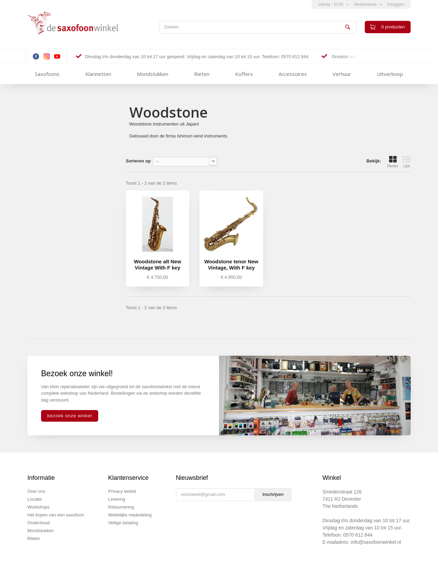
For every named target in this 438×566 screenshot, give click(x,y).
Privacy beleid (122, 491)
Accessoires (293, 73)
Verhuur (342, 73)
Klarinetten (98, 73)
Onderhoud (38, 522)
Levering (116, 499)
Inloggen (395, 4)
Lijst (406, 162)
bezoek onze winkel (69, 415)
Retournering (121, 507)
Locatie (34, 499)
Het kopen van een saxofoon (55, 514)
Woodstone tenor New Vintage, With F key (231, 265)
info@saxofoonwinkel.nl (376, 542)
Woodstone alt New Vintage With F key (157, 265)
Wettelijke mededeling (130, 514)
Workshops (38, 507)
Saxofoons (47, 73)
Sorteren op (138, 160)
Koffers (244, 73)
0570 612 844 (358, 535)
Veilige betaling (123, 522)
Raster (392, 162)
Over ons (36, 491)
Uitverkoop (390, 73)
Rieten (201, 73)
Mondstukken (152, 73)
